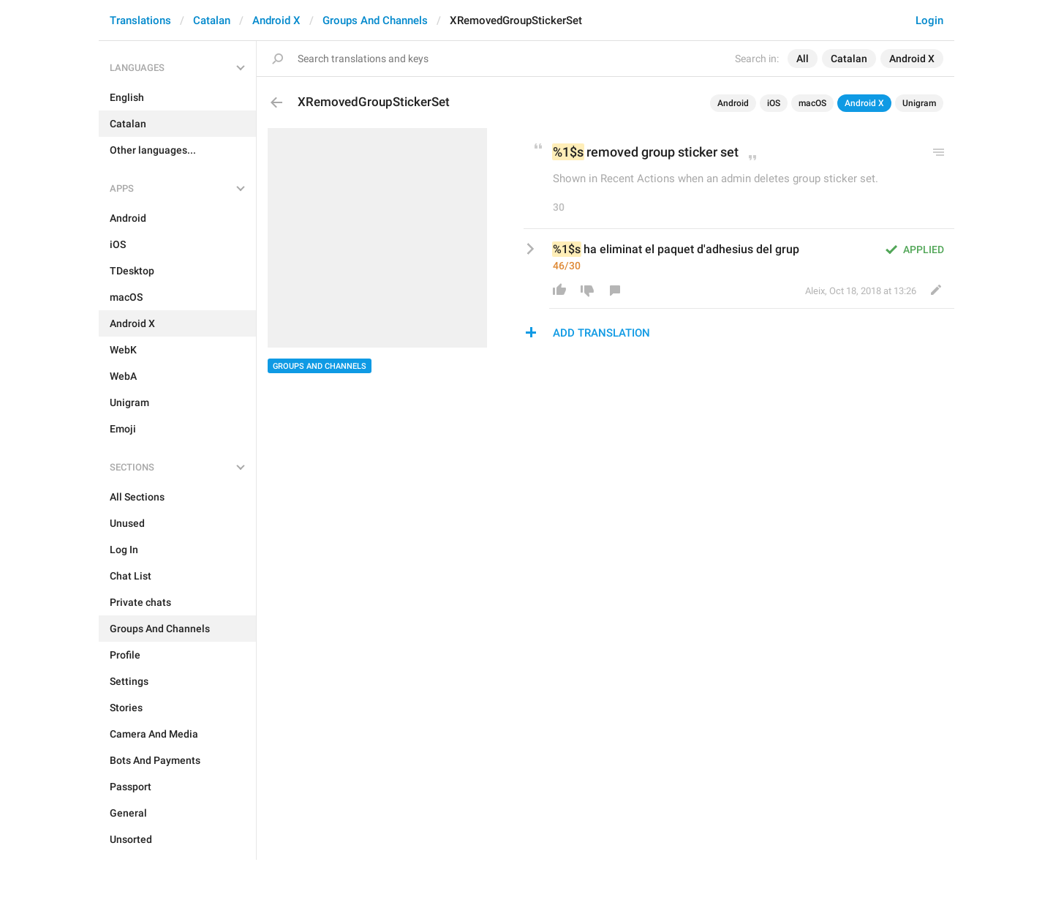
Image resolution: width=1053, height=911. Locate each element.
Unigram (919, 103)
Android (733, 103)
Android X (276, 20)
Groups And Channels (375, 20)
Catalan (211, 20)
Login (929, 20)
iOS (773, 103)
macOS (812, 103)
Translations (140, 20)
